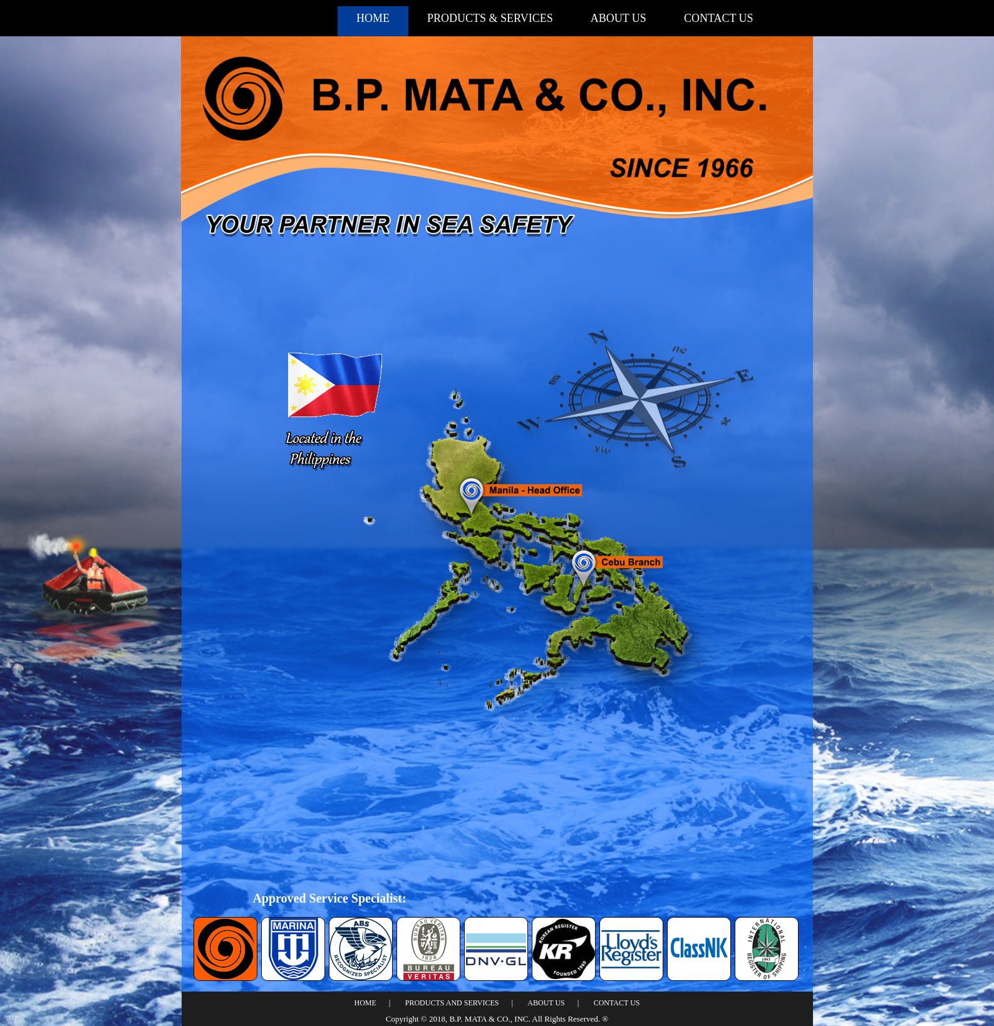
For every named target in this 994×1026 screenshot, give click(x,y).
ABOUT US (618, 18)
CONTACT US (718, 18)
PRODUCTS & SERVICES (490, 18)
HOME (373, 18)
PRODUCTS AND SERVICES (452, 1002)
